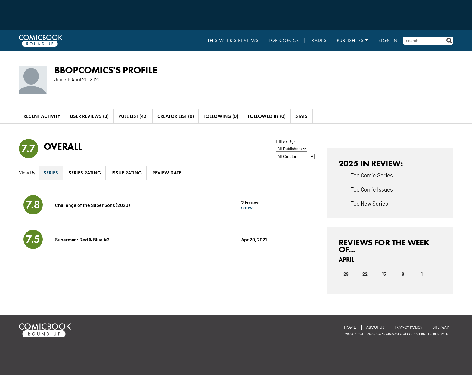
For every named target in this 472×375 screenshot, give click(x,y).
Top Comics (284, 40)
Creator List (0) (175, 116)
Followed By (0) (267, 116)
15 (384, 274)
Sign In (388, 40)
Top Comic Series (372, 175)
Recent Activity (41, 116)
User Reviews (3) (89, 116)
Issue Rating (126, 173)
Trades (318, 40)
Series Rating (85, 173)
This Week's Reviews (233, 40)
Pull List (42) (133, 116)
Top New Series (369, 203)
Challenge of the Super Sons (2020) (92, 204)
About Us (375, 327)
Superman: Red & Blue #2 (82, 239)
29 (345, 274)
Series (51, 173)
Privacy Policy (408, 327)
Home (350, 327)
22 (365, 274)
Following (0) (220, 116)
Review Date (166, 173)
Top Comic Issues (372, 189)
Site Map (441, 327)
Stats (301, 116)
